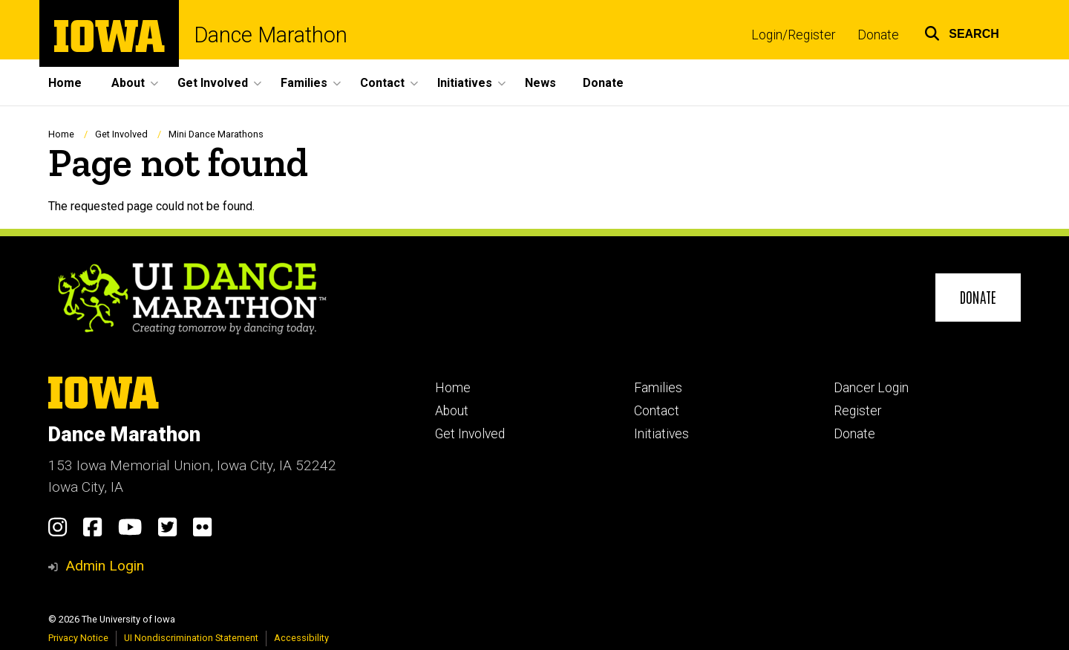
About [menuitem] (128, 83)
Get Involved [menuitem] (212, 83)
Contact (656, 410)
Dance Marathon (270, 35)
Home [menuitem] (65, 83)
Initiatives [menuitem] (464, 83)
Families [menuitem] (304, 83)
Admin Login (104, 565)
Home (61, 134)
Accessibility (301, 637)
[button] (962, 31)
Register (857, 410)
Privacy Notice (78, 637)
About (451, 410)
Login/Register (793, 34)
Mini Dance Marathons (216, 134)
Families (658, 387)
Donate (878, 34)
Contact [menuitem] (382, 83)
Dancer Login (871, 387)
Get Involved (121, 134)
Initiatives (661, 433)
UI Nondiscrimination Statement (191, 637)
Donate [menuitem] (603, 83)
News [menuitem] (540, 83)
